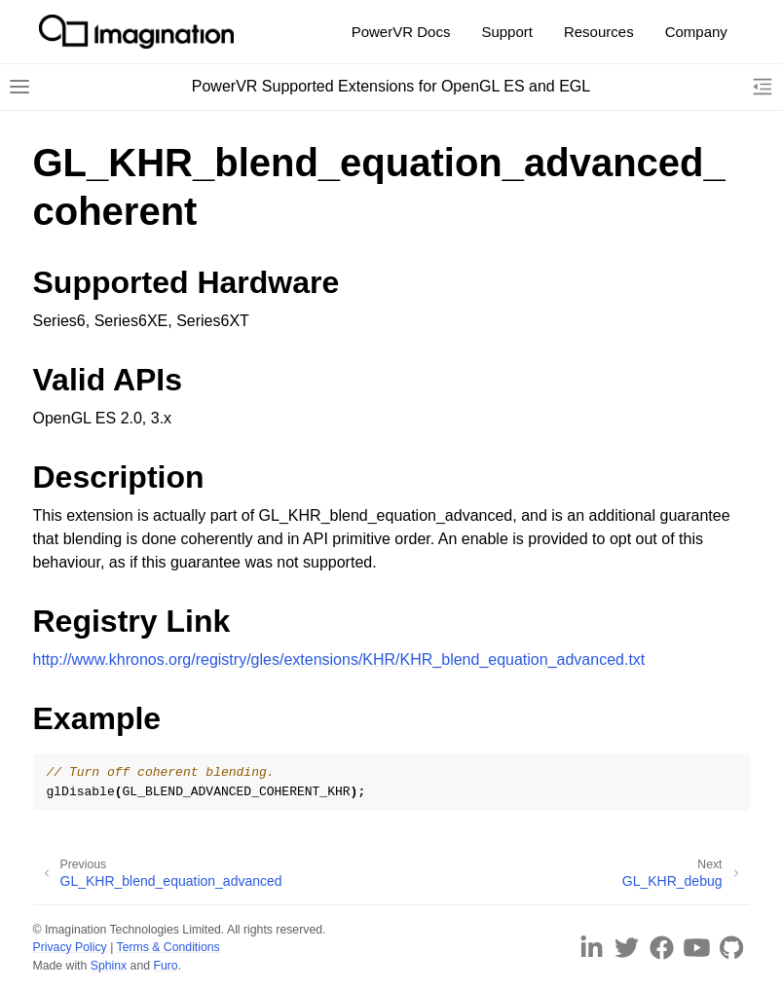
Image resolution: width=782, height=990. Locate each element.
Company (696, 31)
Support (507, 31)
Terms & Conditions (168, 947)
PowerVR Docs (401, 31)
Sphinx (109, 965)
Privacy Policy (70, 947)
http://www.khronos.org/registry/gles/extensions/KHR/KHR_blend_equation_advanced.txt (339, 659)
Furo (165, 965)
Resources (599, 31)
